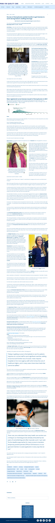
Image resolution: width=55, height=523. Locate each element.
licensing (20, 466)
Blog (13, 7)
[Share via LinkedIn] (12, 481)
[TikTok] (50, 520)
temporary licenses (27, 473)
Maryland (35, 473)
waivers (36, 466)
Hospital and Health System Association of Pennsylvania (36, 475)
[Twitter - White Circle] (44, 520)
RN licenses (26, 471)
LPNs (26, 469)
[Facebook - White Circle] (38, 520)
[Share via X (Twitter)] (10, 481)
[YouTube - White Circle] (47, 520)
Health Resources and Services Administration (16, 477)
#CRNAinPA (9, 466)
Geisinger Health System (29, 466)
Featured (8, 7)
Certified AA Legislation (38, 7)
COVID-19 (47, 7)
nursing (37, 469)
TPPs (45, 473)
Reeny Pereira (19, 471)
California (40, 473)
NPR (18, 469)
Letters (24, 7)
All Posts (2, 7)
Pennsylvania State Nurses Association (14, 473)
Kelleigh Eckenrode (11, 471)
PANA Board (30, 7)
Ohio (31, 471)
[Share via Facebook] (7, 481)
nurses (21, 469)
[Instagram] (41, 520)
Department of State (11, 469)
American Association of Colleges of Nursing (15, 475)
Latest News (18, 7)
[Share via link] (15, 481)
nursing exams (31, 469)
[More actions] (47, 14)
